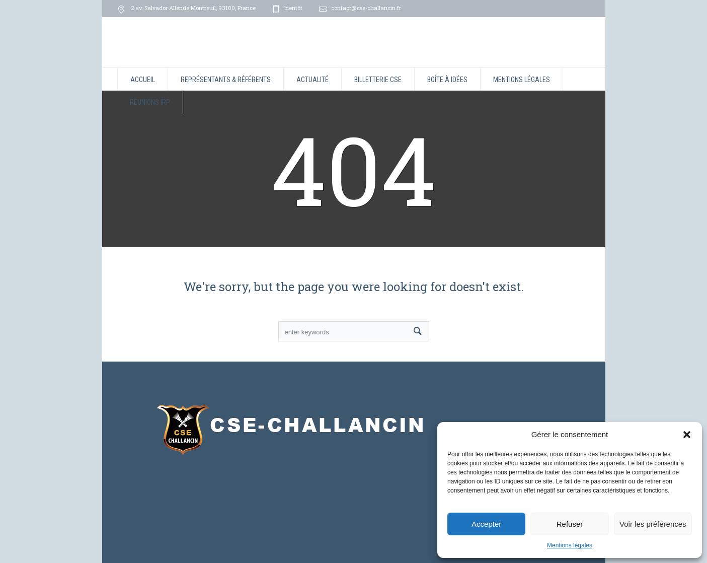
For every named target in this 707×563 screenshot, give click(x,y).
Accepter (486, 524)
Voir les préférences (652, 524)
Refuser (570, 524)
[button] (687, 435)
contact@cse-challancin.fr (366, 8)
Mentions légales (569, 545)
